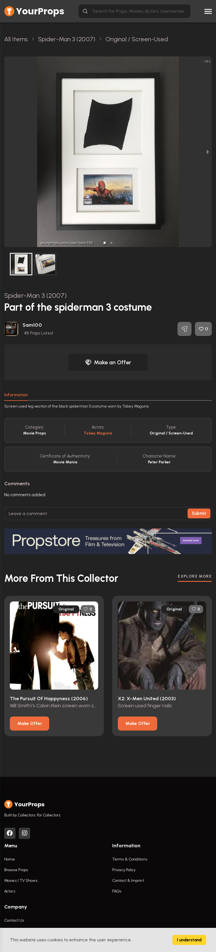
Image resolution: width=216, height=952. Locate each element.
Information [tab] (16, 394)
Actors (9, 891)
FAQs (116, 891)
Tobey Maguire (98, 433)
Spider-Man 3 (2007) (35, 295)
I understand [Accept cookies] (189, 939)
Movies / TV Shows (20, 880)
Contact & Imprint (128, 880)
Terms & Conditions (129, 859)
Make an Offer (108, 362)
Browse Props (16, 870)
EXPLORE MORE (195, 576)
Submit (199, 513)
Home (9, 859)
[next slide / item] (208, 151)
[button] (105, 243)
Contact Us (14, 920)
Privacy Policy (124, 870)
